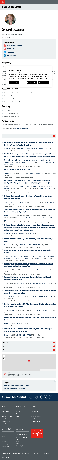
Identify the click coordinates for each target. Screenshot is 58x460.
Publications (6, 136)
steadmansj (10, 52)
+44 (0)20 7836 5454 (21, 434)
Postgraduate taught (8, 414)
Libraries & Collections (37, 417)
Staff (22, 417)
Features (5, 350)
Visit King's (8, 442)
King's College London (11, 6)
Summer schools (8, 422)
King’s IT (37, 419)
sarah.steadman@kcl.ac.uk (14, 46)
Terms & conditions (6, 453)
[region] (29, 76)
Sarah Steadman (11, 55)
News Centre (8, 434)
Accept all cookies (44, 82)
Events (8, 437)
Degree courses (8, 412)
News (4, 346)
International (8, 419)
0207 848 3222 (11, 49)
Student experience (8, 424)
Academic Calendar (37, 422)
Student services (37, 412)
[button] (29, 361)
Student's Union (8, 439)
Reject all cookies (31, 82)
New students (22, 412)
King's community (8, 447)
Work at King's (8, 444)
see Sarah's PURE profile (21, 128)
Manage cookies (6, 457)
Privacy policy (16, 453)
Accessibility (46, 453)
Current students (22, 414)
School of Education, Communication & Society (16, 386)
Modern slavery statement (28, 453)
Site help (38, 453)
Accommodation (37, 414)
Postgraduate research (8, 417)
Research (5, 342)
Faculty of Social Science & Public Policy (15, 388)
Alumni (22, 419)
